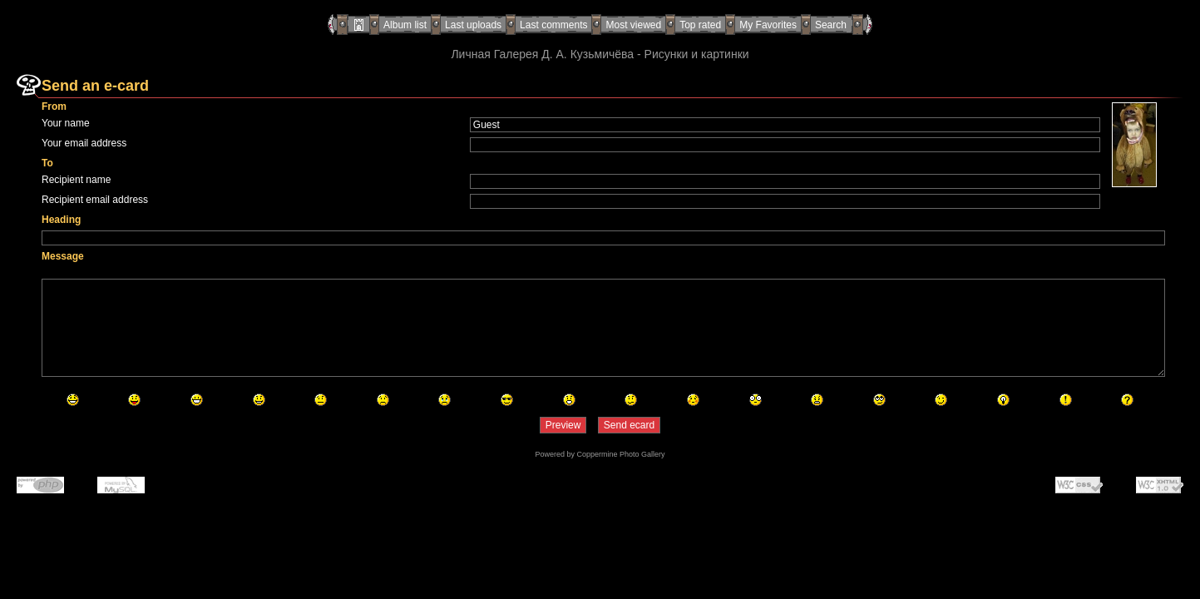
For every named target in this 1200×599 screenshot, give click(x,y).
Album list (405, 25)
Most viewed (633, 25)
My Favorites (768, 25)
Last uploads (473, 25)
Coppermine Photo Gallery (620, 454)
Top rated (700, 25)
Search (831, 25)
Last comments (553, 25)
